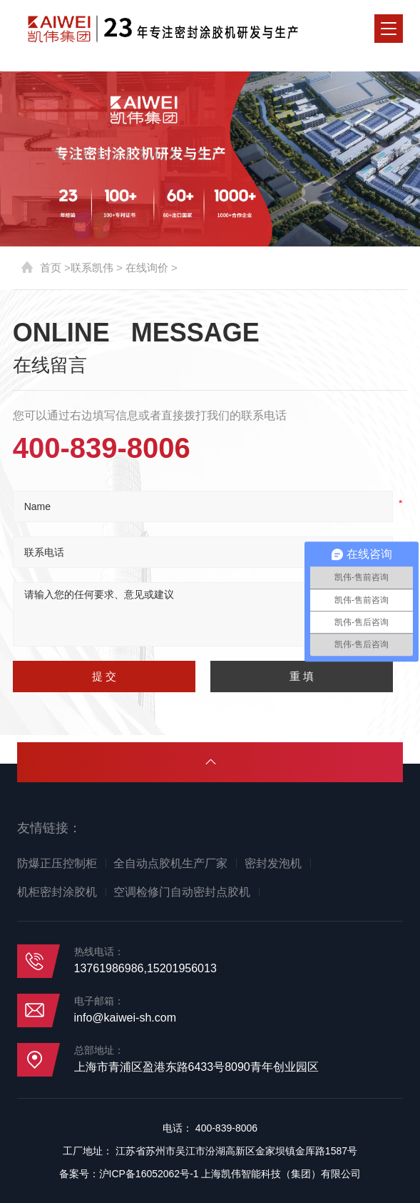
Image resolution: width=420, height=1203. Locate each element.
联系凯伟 (92, 267)
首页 (50, 267)
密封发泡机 (273, 863)
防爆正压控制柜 (57, 863)
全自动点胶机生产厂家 (170, 863)
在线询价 (147, 267)
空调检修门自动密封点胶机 (181, 892)
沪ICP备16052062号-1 (149, 1173)
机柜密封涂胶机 (57, 892)
